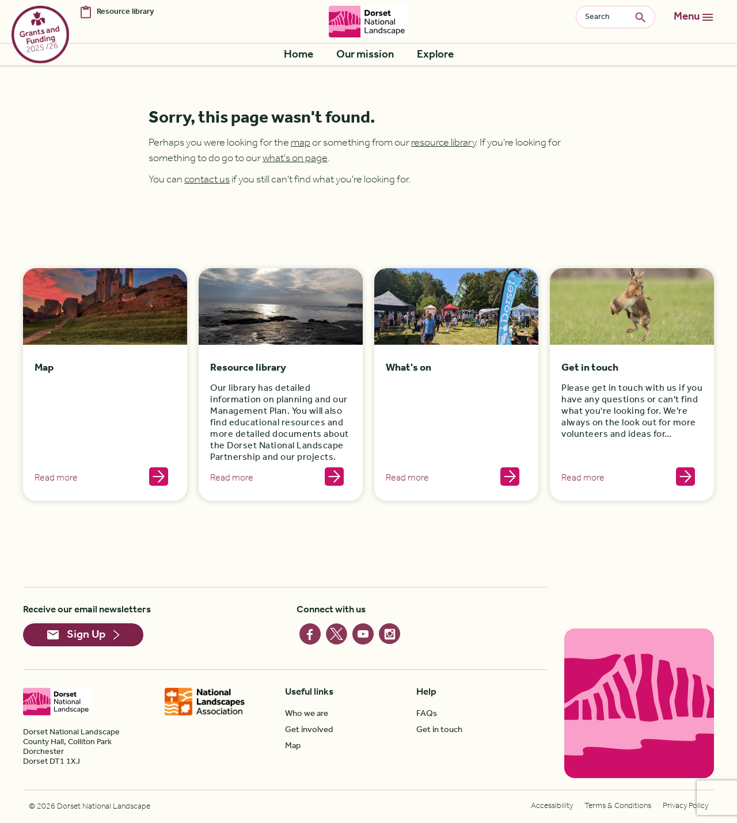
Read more (56, 478)
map (300, 143)
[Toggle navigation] (693, 17)
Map (44, 368)
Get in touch (589, 368)
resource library (443, 143)
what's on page (295, 158)
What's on (408, 368)
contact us (207, 179)
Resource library (248, 368)
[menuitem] (298, 54)
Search (645, 17)
